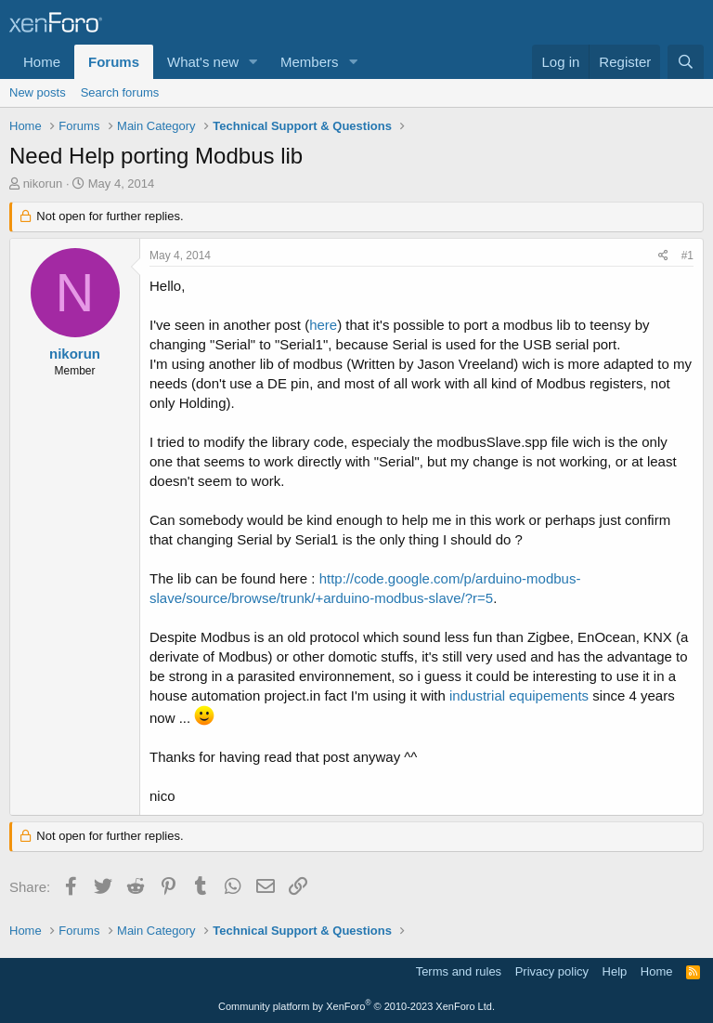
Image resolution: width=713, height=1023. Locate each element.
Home (41, 62)
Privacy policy (552, 971)
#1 (687, 255)
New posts (37, 92)
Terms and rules (458, 971)
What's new (203, 62)
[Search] (686, 62)
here (323, 325)
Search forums (120, 92)
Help (615, 971)
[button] (253, 62)
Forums (113, 62)
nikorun (43, 183)
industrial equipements (519, 695)
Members (309, 62)
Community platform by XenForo (356, 1006)
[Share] (663, 256)
